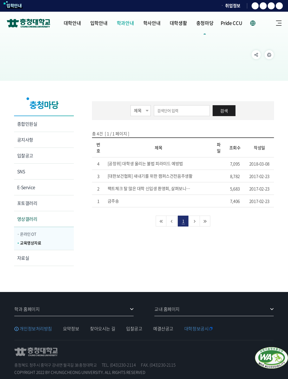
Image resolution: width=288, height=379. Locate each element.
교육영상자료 (30, 243)
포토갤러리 (27, 203)
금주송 (119, 201)
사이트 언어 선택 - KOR (256, 23)
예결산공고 (163, 328)
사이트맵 (278, 23)
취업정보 (232, 5)
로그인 (267, 23)
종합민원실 (27, 124)
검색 (224, 111)
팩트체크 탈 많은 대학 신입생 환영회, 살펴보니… (155, 188)
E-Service (26, 187)
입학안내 (14, 5)
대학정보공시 (196, 328)
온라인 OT (28, 234)
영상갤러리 (27, 219)
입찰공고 (25, 155)
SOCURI (211, 5)
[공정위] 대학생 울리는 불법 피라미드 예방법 (151, 163)
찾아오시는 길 (102, 328)
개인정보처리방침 (35, 328)
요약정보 (71, 328)
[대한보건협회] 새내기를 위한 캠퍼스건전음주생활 (156, 176)
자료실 (23, 258)
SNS (21, 171)
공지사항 (25, 139)
